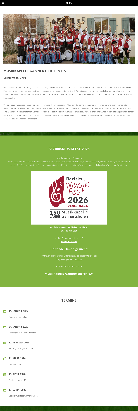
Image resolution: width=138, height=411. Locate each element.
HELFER (78, 259)
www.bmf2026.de (69, 241)
